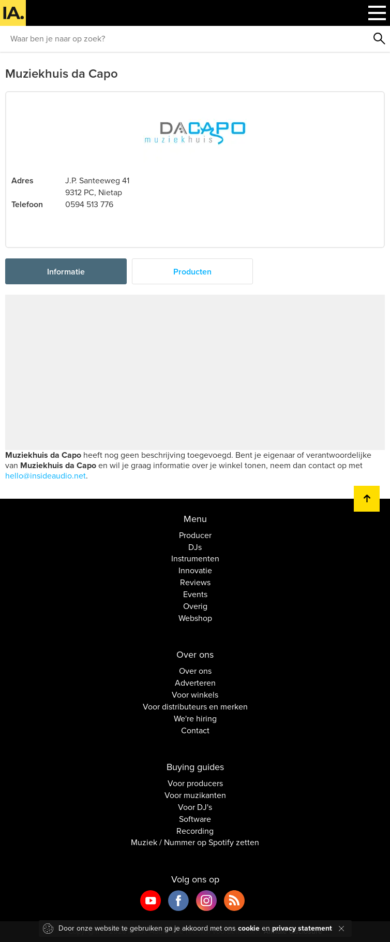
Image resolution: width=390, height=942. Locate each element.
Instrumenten (195, 559)
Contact (195, 731)
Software (195, 819)
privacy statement (302, 928)
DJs (195, 547)
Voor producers (195, 783)
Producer (195, 535)
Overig (195, 606)
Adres (22, 181)
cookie (249, 928)
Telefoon (27, 204)
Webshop (195, 618)
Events (195, 594)
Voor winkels (195, 695)
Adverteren (195, 683)
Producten (192, 272)
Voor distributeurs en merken (195, 707)
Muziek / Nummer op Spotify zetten (195, 842)
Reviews (195, 582)
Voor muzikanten (195, 795)
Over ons (195, 671)
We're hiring (195, 719)
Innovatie (195, 571)
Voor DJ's (195, 807)
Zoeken (379, 39)
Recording (195, 831)
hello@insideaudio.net (45, 476)
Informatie (66, 272)
